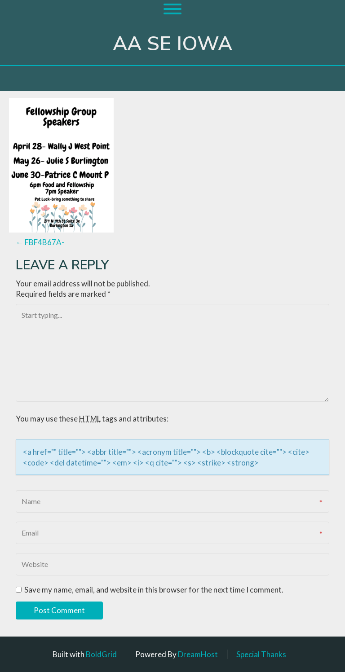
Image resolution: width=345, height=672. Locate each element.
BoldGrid (101, 654)
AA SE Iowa (172, 44)
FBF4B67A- (40, 242)
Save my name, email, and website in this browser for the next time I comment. (153, 589)
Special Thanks (261, 654)
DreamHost (198, 654)
